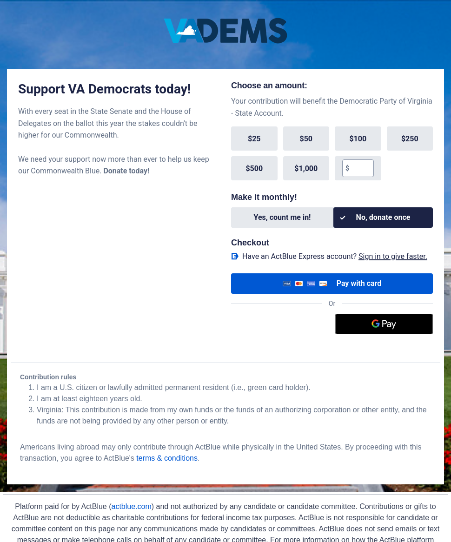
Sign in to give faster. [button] (392, 256)
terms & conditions (167, 458)
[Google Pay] (384, 324)
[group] (332, 153)
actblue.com (132, 506)
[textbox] (361, 168)
